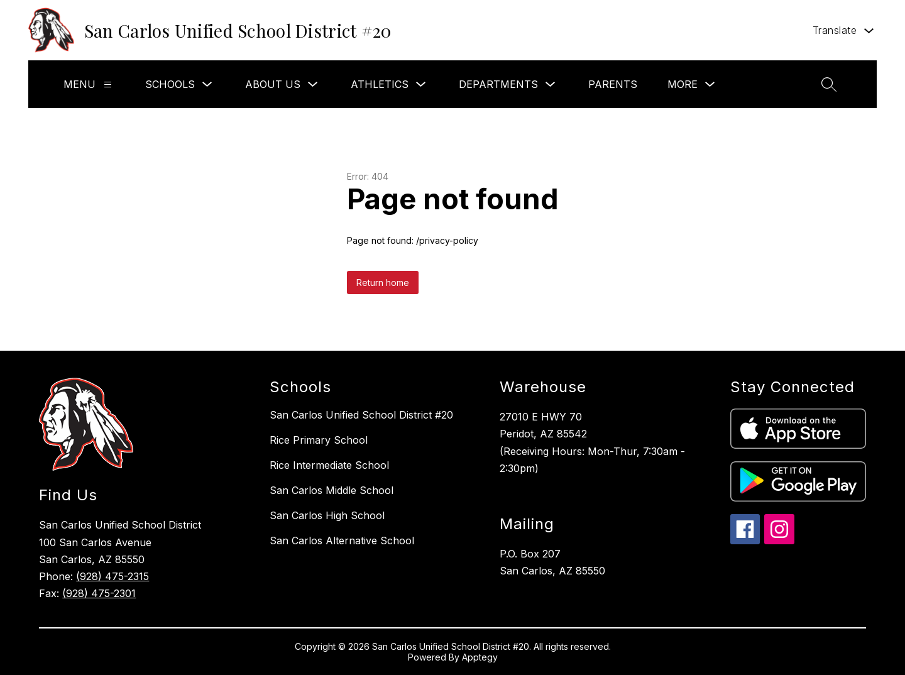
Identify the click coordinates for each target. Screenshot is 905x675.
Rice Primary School (319, 440)
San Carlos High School (327, 515)
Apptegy (480, 657)
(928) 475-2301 (99, 593)
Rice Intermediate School (329, 465)
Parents (612, 84)
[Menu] (108, 84)
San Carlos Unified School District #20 (361, 415)
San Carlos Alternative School (342, 540)
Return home (382, 282)
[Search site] (828, 84)
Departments (498, 84)
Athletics (380, 84)
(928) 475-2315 (112, 576)
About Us (272, 84)
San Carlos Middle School (331, 490)
